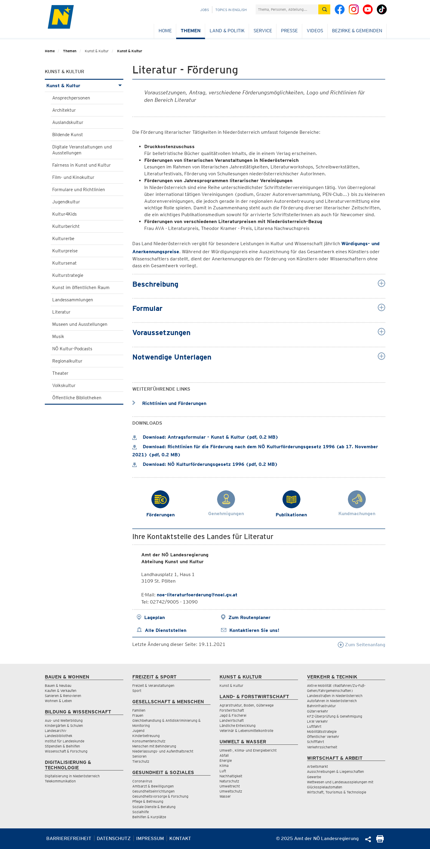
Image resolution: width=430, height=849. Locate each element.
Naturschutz (229, 781)
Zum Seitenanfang (361, 644)
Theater (60, 373)
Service (263, 30)
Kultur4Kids (64, 214)
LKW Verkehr (317, 721)
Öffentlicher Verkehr (323, 736)
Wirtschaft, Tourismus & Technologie (336, 792)
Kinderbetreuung (146, 735)
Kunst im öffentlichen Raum (81, 287)
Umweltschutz (230, 791)
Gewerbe (314, 777)
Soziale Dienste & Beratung (154, 807)
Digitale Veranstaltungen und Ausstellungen (82, 150)
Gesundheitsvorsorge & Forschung (160, 796)
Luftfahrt (314, 726)
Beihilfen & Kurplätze (149, 817)
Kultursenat (64, 263)
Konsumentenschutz (148, 741)
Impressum (150, 838)
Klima (223, 765)
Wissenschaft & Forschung (66, 751)
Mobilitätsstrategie (322, 731)
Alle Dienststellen (165, 630)
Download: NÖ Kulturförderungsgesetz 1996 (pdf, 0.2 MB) (205, 464)
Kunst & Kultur (129, 51)
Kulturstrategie (67, 275)
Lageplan (154, 617)
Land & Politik (227, 30)
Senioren (139, 756)
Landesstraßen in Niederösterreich (335, 695)
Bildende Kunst (67, 134)
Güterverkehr (317, 711)
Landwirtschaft (231, 720)
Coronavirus (142, 781)
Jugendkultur (66, 202)
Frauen (137, 715)
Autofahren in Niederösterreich (332, 700)
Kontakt (180, 838)
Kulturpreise (65, 251)
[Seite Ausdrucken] (380, 841)
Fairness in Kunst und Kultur (81, 165)
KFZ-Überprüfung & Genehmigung (334, 716)
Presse (289, 30)
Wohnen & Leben (58, 700)
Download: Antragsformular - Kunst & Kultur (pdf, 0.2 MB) (205, 437)
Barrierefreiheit (68, 838)
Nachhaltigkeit (230, 776)
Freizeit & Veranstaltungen (153, 685)
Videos (315, 30)
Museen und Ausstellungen (80, 324)
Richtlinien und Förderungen (169, 403)
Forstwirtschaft (231, 710)
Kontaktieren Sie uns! (254, 630)
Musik (58, 336)
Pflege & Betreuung (147, 801)
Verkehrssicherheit (322, 747)
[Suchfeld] (287, 9)
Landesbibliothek (58, 735)
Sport (136, 690)
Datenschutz (114, 838)
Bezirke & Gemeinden (357, 30)
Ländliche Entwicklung (237, 725)
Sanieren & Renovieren (63, 695)
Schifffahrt (315, 741)
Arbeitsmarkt (317, 766)
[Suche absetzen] (324, 9)
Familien (138, 710)
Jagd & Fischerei (232, 715)
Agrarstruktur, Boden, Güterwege (246, 705)
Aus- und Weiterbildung (64, 720)
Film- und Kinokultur (73, 177)
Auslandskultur (67, 122)
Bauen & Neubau (58, 685)
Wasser (225, 796)
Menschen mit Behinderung (154, 746)
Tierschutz (140, 761)
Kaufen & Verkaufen (60, 690)
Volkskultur (64, 385)
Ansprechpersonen (71, 98)
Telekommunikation (60, 781)
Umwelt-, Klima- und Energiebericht (248, 750)
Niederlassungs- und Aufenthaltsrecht (162, 751)
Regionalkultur (67, 361)
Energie (225, 760)
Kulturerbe (63, 238)
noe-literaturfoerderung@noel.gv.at (197, 595)
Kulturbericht (66, 226)
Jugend (138, 730)
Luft (222, 771)
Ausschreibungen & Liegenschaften (335, 771)
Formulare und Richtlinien (78, 189)
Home (165, 30)
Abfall (224, 755)
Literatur (61, 312)
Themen (191, 30)
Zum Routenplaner (249, 617)
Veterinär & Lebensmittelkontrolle (246, 730)
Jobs (204, 9)
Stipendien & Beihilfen (62, 746)
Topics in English (231, 9)
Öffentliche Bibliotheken (77, 397)
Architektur (64, 110)
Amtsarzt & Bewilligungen (153, 786)
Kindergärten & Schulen (64, 725)
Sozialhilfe (140, 812)
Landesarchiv (55, 730)
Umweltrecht (229, 786)
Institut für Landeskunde (64, 741)
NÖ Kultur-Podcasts (72, 348)
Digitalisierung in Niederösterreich (72, 776)
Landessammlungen (72, 300)
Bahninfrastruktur (321, 706)
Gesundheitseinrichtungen (153, 791)
